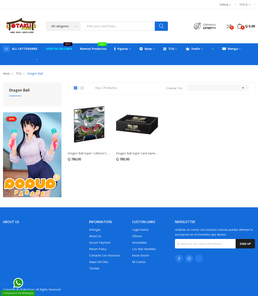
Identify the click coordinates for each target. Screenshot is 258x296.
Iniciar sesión (140, 255)
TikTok (199, 258)
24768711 (209, 28)
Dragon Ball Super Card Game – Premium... (137, 153)
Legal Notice (140, 230)
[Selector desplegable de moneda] (245, 4)
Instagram (189, 258)
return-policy (97, 249)
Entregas (95, 230)
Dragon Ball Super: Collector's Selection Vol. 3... (89, 153)
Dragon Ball (19, 90)
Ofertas (137, 236)
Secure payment (99, 242)
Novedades (139, 242)
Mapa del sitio (98, 262)
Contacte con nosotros (104, 255)
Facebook (179, 258)
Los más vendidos (144, 249)
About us (95, 236)
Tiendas (94, 268)
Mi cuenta (138, 262)
